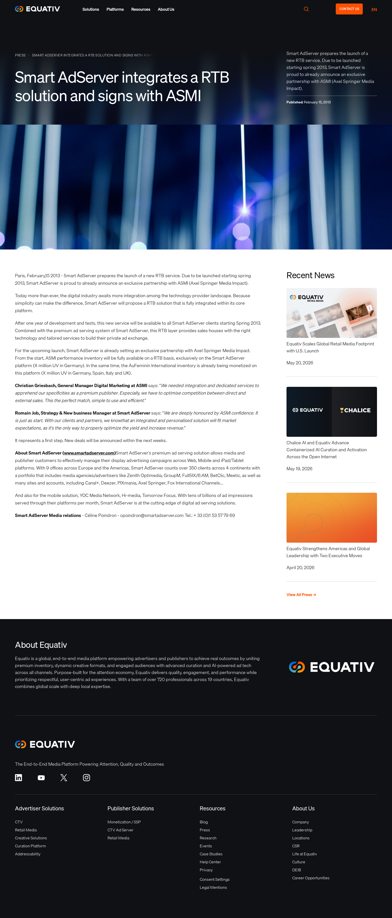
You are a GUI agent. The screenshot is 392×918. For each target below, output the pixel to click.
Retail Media (26, 830)
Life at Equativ (304, 854)
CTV (19, 822)
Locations (301, 838)
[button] (90, 9)
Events (206, 846)
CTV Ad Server (121, 830)
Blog (204, 822)
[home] (40, 9)
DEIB (296, 870)
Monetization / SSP (124, 822)
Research (208, 838)
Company (300, 822)
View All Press (301, 595)
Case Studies (211, 854)
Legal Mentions (213, 887)
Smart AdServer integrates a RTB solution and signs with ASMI (92, 55)
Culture (298, 862)
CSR (296, 846)
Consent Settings (215, 879)
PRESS (20, 55)
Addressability (27, 854)
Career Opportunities (311, 878)
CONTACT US (349, 8)
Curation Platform (30, 846)
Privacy (206, 870)
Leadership (302, 830)
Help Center (210, 862)
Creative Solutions (31, 838)
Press (205, 830)
